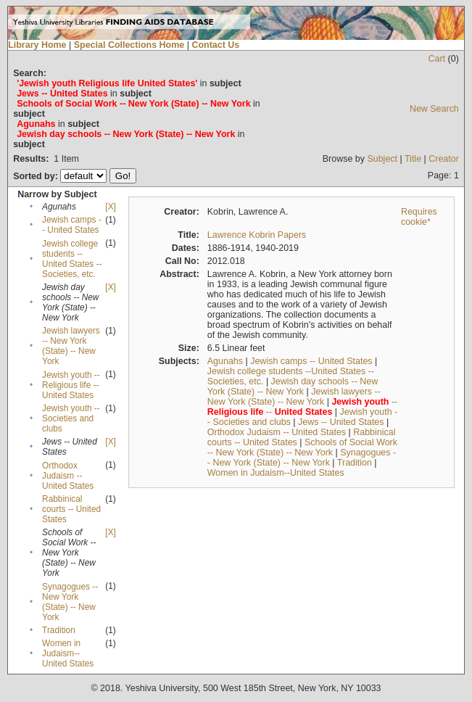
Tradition (58, 630)
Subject (382, 159)
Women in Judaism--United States (68, 653)
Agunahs (225, 361)
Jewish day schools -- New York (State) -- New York (292, 386)
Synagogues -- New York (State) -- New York (70, 602)
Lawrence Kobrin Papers (257, 235)
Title (413, 159)
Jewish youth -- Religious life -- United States (71, 385)
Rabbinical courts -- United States (71, 509)
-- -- (302, 407)
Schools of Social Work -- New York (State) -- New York (302, 447)
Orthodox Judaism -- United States (68, 476)
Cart (437, 59)
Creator (443, 159)
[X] (110, 207)
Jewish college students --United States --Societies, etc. (72, 259)
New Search (434, 109)
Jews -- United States (341, 422)
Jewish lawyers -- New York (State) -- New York (71, 346)
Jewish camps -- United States (72, 225)
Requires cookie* (419, 217)
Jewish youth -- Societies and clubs (71, 418)
